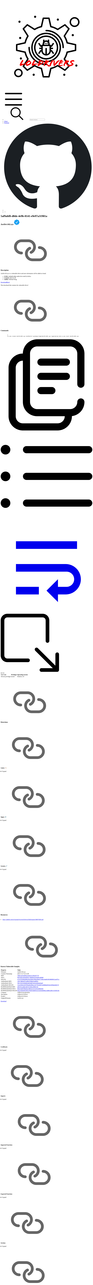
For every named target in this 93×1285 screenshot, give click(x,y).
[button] (13, 105)
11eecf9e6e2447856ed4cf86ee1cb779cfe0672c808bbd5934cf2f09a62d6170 (38, 986)
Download (3, 282)
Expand (4, 772)
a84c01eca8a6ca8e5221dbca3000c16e (27, 988)
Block (8, 282)
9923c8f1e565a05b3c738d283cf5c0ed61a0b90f (30, 978)
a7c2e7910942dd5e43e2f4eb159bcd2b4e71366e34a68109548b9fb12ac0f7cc (38, 980)
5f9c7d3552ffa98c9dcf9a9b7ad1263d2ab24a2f (30, 984)
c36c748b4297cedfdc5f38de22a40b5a (27, 982)
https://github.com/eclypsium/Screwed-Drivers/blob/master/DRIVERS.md (23, 920)
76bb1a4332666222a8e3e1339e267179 (28, 976)
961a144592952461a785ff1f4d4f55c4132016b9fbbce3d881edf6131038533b (38, 991)
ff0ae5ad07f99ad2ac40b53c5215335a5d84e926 (30, 989)
